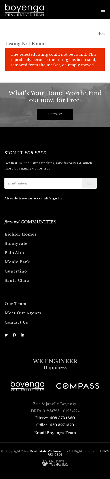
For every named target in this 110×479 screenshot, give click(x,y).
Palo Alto (14, 253)
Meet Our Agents (23, 313)
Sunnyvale (16, 243)
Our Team (16, 304)
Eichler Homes (20, 234)
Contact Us (16, 322)
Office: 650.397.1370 (55, 425)
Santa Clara (17, 280)
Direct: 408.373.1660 (55, 418)
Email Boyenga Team (55, 433)
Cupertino (16, 271)
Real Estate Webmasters (49, 451)
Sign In (55, 198)
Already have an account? (26, 198)
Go (89, 183)
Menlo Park (17, 262)
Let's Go (55, 114)
